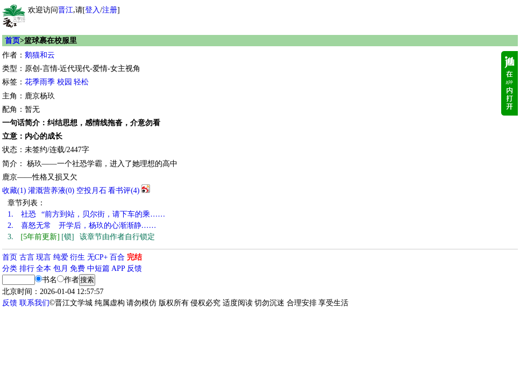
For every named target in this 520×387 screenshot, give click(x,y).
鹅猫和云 (40, 55)
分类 (9, 268)
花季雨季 (40, 82)
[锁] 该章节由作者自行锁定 (81, 237)
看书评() (123, 191)
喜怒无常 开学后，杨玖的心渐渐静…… (82, 225)
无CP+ (97, 257)
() (14, 191)
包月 (60, 268)
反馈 (134, 268)
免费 (77, 268)
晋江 (65, 10)
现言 (43, 257)
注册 (109, 10)
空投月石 (91, 191)
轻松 (81, 82)
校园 (64, 82)
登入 (92, 10)
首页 (12, 41)
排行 (26, 268)
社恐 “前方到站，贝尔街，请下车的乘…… (86, 214)
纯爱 (60, 257)
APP (118, 268)
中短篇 (98, 268)
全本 (43, 268)
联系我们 (34, 303)
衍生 (77, 257)
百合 (117, 257)
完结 (134, 257)
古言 (26, 257)
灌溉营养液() (51, 191)
